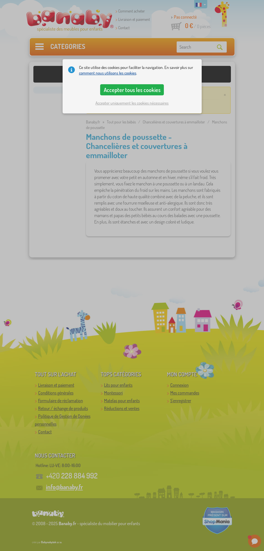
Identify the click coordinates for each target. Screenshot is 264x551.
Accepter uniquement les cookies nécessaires (132, 103)
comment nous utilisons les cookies (107, 73)
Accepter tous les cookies (132, 89)
